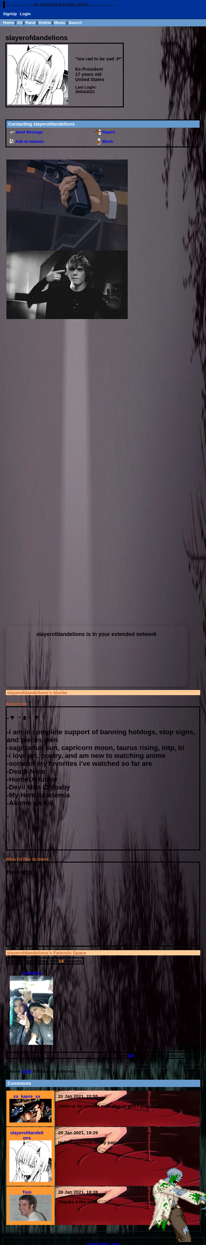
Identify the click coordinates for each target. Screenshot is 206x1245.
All (20, 22)
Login (25, 14)
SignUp (10, 14)
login (27, 1071)
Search (75, 22)
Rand (30, 22)
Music (60, 22)
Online (45, 22)
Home (8, 22)
